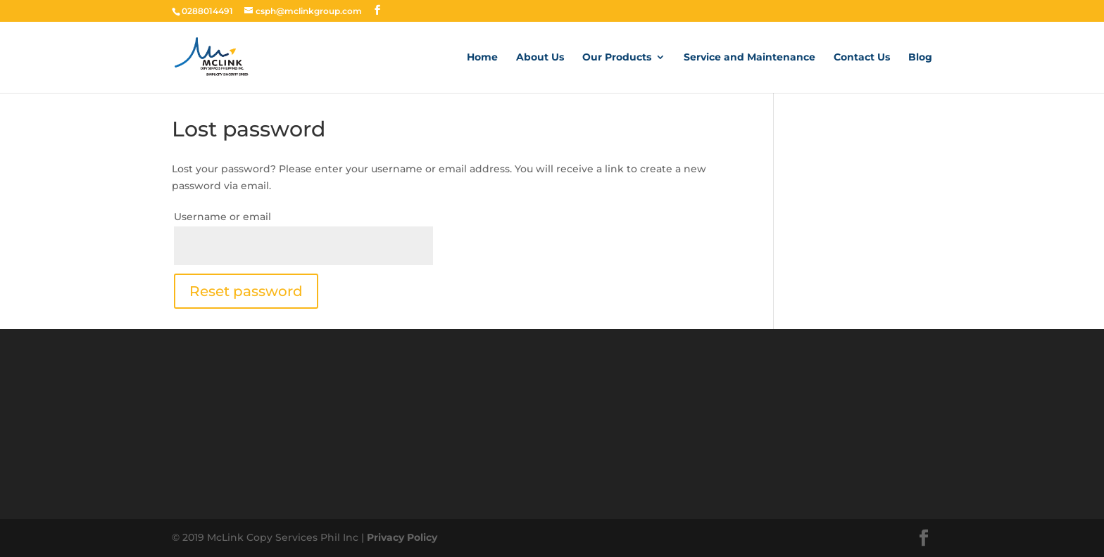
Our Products (616, 57)
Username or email (222, 216)
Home (482, 57)
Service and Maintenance (749, 57)
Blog (920, 57)
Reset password (246, 291)
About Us (540, 57)
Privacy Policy (402, 537)
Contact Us (862, 57)
